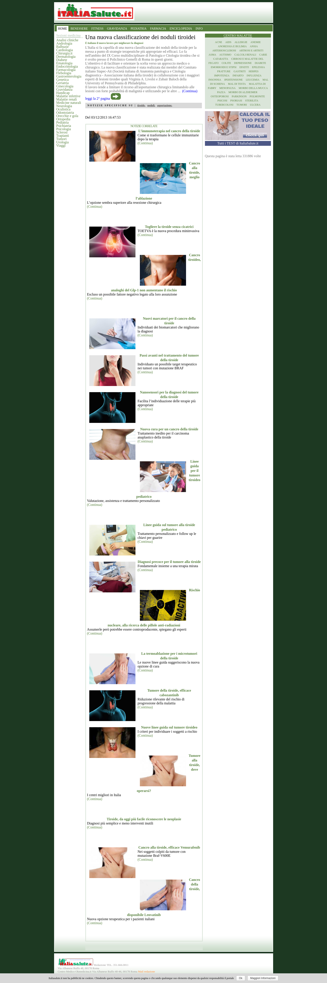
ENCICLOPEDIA (181, 28)
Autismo (225, 54)
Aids (228, 42)
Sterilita (251, 100)
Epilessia (258, 67)
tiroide (141, 105)
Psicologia (63, 129)
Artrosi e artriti (251, 50)
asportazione (164, 105)
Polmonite (257, 96)
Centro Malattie (238, 35)
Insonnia (214, 79)
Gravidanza (64, 89)
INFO (199, 28)
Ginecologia (64, 86)
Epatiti (244, 67)
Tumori (61, 139)
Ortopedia (63, 119)
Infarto (237, 75)
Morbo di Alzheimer (242, 92)
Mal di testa (237, 83)
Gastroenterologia (69, 76)
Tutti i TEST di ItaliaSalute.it (237, 143)
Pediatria (62, 122)
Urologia (62, 142)
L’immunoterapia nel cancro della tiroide (169, 131)
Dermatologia (66, 56)
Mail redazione (146, 971)
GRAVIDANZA (117, 28)
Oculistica (63, 109)
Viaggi (61, 145)
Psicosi (222, 100)
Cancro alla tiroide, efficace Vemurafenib (169, 847)
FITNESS (97, 28)
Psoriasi (236, 100)
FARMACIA (158, 28)
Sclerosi (62, 132)
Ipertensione (233, 79)
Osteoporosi (219, 96)
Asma (212, 54)
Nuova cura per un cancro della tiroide (169, 429)
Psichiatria (63, 126)
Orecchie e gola (67, 116)
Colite (226, 63)
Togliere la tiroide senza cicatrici (169, 227)
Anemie (255, 42)
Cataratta (220, 58)
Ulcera (255, 104)
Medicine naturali (68, 103)
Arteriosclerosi (224, 50)
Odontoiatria (65, 112)
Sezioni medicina (68, 35)
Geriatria (62, 83)
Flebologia (63, 73)
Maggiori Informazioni (263, 978)
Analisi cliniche (67, 40)
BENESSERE (79, 28)
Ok (240, 978)
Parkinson (239, 96)
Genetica (62, 79)
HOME (62, 28)
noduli (151, 105)
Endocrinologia (67, 66)
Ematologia (64, 63)
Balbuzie (62, 47)
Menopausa (227, 88)
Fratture (223, 71)
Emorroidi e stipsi (223, 67)
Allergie (240, 42)
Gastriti (240, 71)
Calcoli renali (245, 54)
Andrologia (64, 43)
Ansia (254, 46)
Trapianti (62, 135)
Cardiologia (64, 50)
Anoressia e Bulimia (232, 46)
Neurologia (64, 106)
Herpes (254, 71)
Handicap (63, 93)
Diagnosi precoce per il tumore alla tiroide (169, 562)
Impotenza (221, 75)
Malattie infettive (68, 96)
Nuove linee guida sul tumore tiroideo (169, 727)
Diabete (61, 60)
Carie (263, 54)
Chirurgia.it (64, 53)
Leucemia (252, 79)
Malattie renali (66, 99)
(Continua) (145, 143)
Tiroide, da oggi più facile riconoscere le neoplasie (144, 819)
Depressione (243, 63)
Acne (218, 42)
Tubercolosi (224, 104)
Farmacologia (66, 70)
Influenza (254, 75)
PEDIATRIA (138, 28)
